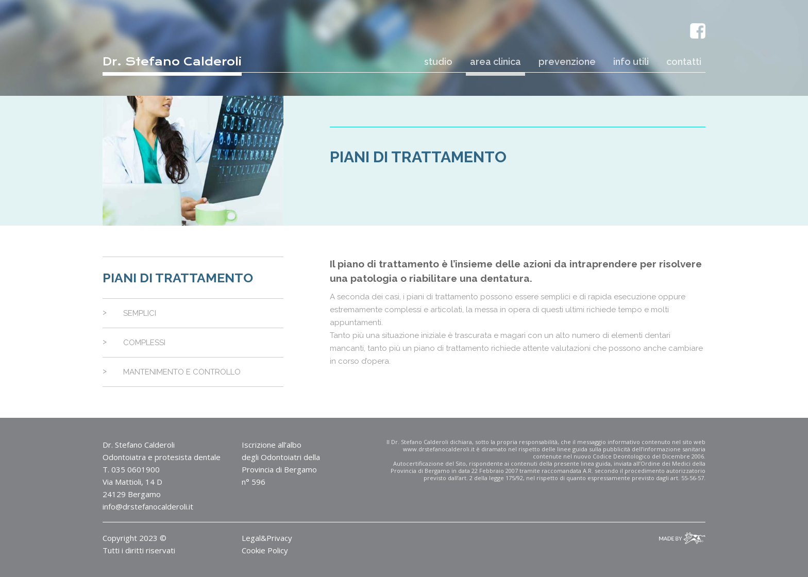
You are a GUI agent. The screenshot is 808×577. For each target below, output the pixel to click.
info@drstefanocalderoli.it (148, 506)
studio (438, 61)
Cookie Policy (265, 550)
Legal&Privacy (267, 538)
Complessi (144, 342)
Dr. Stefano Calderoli (172, 61)
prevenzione (567, 61)
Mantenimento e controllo (182, 372)
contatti (683, 61)
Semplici (139, 313)
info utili (631, 61)
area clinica (495, 61)
